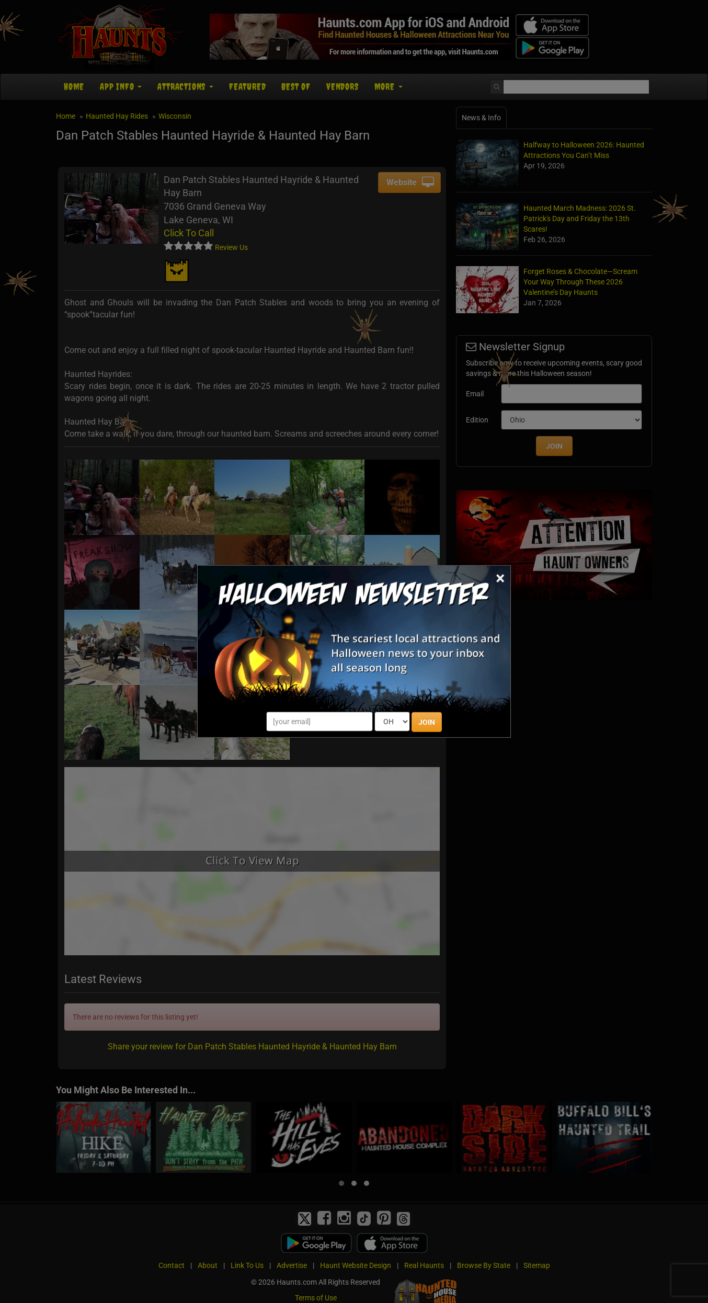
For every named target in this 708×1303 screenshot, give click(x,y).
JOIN (426, 722)
